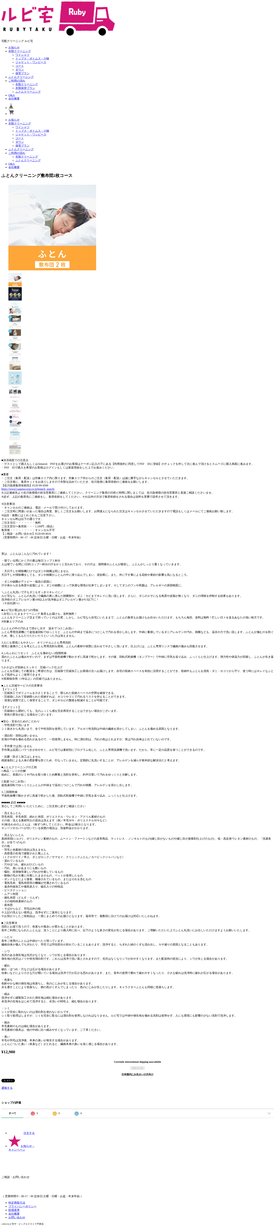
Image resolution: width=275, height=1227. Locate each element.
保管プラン (22, 73)
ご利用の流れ (16, 80)
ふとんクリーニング (21, 76)
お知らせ (14, 47)
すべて (12, 1113)
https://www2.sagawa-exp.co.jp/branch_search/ (28, 488)
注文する (21, 1133)
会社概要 (14, 98)
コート (19, 65)
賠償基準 (14, 1210)
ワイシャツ (22, 54)
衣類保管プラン (25, 88)
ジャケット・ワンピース (30, 62)
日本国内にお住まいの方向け (137, 1074)
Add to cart (137, 1068)
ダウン (19, 69)
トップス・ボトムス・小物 (32, 58)
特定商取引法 (16, 1202)
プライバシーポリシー (22, 1206)
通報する (7, 1087)
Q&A (11, 95)
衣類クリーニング (19, 51)
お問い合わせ (16, 1217)
